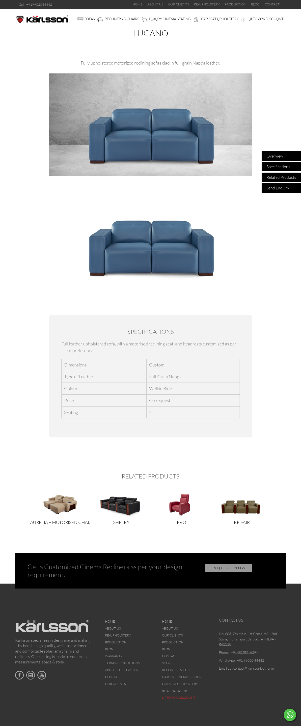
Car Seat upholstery (220, 19)
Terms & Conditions (122, 663)
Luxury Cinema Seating (170, 19)
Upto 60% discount (265, 19)
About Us (113, 628)
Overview (275, 156)
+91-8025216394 (244, 652)
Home (110, 621)
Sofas (89, 19)
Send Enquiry (278, 187)
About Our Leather (121, 670)
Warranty (114, 656)
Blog (109, 649)
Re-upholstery (118, 635)
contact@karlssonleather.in (253, 668)
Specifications (278, 166)
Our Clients (115, 684)
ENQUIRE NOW (228, 568)
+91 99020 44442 (250, 660)
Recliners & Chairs (122, 19)
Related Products (281, 177)
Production (116, 642)
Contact (112, 677)
